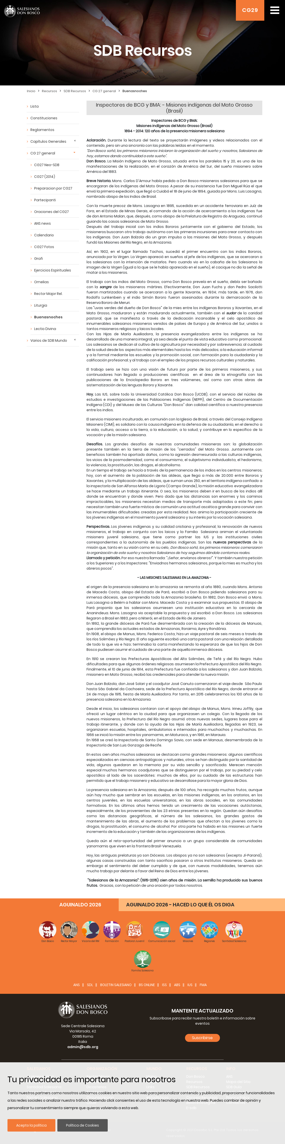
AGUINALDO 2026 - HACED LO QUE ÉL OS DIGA (180, 904)
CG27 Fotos (44, 246)
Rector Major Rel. (48, 293)
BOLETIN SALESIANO (116, 984)
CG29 (250, 10)
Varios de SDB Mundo (48, 340)
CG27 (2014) (44, 176)
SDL (90, 984)
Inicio (31, 91)
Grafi (38, 258)
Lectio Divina (45, 328)
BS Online (147, 984)
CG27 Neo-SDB (46, 164)
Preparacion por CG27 (53, 188)
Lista (34, 106)
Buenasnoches (134, 91)
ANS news (42, 223)
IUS (190, 984)
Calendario (44, 235)
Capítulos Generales (48, 141)
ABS (177, 984)
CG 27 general (104, 91)
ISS (164, 984)
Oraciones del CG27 (51, 211)
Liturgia (40, 305)
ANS (76, 984)
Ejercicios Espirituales (52, 270)
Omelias (41, 281)
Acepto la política (31, 1125)
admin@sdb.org (82, 1046)
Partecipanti (45, 200)
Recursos (49, 91)
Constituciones (43, 118)
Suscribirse (202, 1038)
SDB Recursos (75, 91)
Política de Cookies (82, 1125)
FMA (203, 984)
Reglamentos (42, 129)
